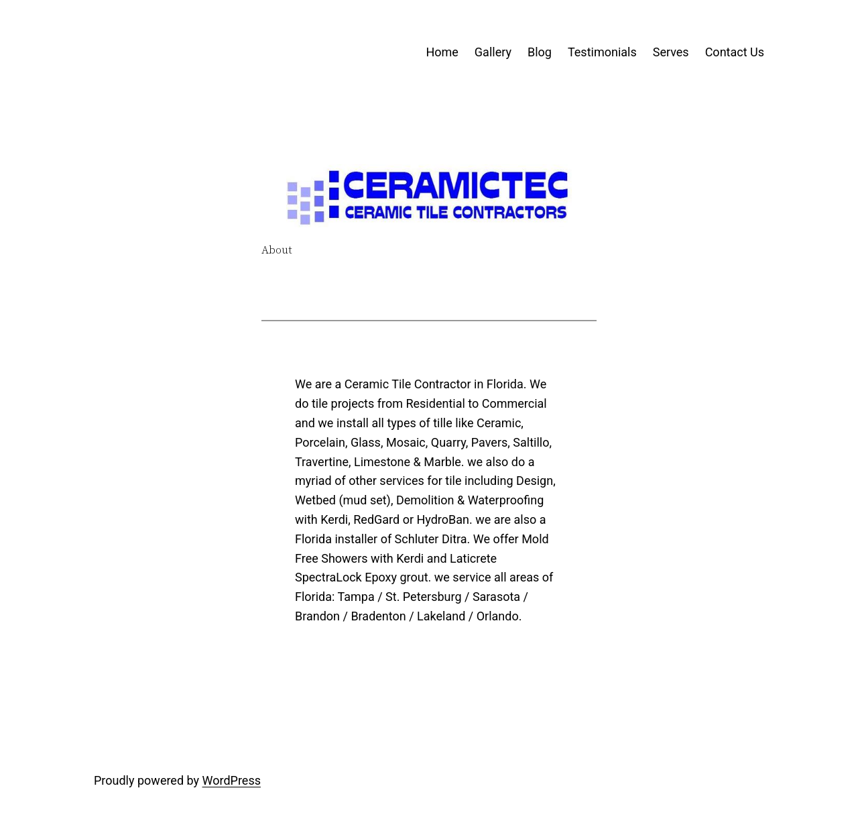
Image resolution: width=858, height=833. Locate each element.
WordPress (231, 780)
